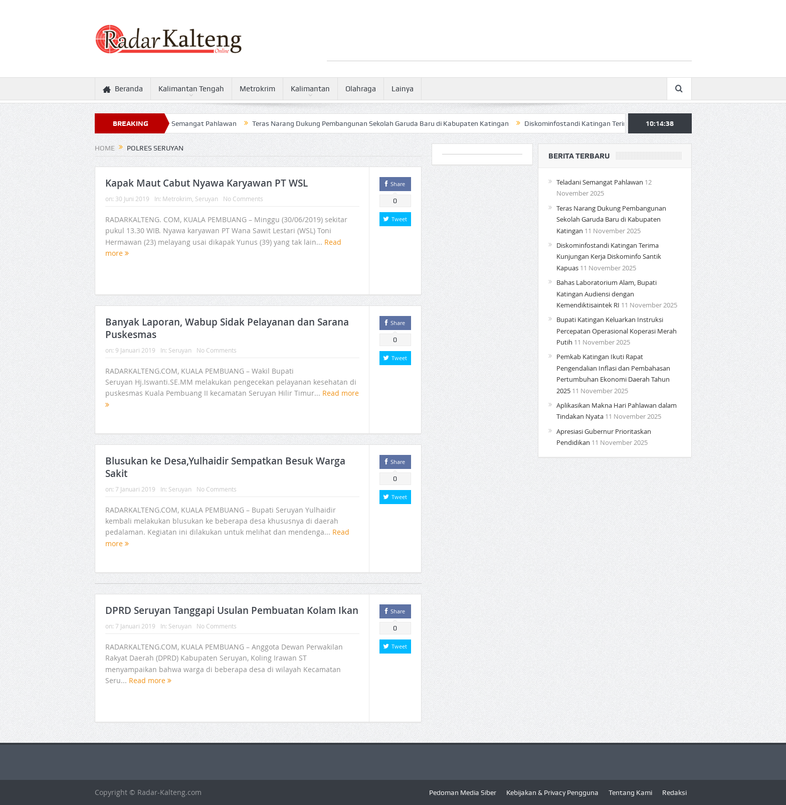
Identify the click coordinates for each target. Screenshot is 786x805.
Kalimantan (310, 88)
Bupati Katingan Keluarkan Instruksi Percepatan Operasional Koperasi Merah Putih (616, 331)
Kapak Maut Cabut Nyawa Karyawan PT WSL (206, 183)
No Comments (243, 199)
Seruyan (206, 199)
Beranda (123, 89)
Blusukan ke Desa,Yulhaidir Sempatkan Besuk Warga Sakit (225, 467)
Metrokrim (257, 88)
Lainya (402, 88)
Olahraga (360, 88)
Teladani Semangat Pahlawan (194, 123)
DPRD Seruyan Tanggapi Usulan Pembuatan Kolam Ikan (231, 610)
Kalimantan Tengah (191, 88)
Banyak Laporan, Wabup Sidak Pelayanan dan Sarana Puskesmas (227, 328)
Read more (150, 680)
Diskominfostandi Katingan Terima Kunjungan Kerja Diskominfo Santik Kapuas (608, 256)
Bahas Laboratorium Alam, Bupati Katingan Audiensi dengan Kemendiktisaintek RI (606, 293)
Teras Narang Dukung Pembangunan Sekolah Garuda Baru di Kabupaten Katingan (385, 123)
